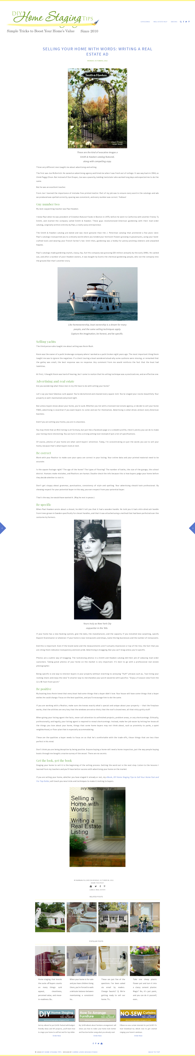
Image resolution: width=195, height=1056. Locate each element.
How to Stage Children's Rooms (81, 961)
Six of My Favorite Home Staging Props (50, 961)
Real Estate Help (160, 22)
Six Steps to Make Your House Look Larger (113, 917)
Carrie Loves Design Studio (85, 1052)
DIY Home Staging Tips (52, 1052)
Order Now (57, 1036)
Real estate (100, 890)
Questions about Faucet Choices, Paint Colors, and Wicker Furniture (113, 961)
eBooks (174, 22)
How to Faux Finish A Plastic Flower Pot (145, 961)
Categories (145, 22)
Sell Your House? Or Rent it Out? (50, 917)
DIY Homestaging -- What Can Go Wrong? (82, 917)
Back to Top (154, 1052)
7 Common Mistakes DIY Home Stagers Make (145, 917)
